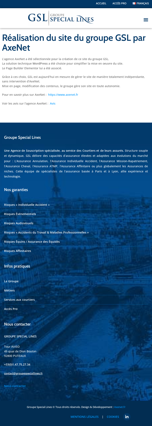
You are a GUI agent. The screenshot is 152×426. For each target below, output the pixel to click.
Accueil (101, 3)
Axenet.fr (119, 404)
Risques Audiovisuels (18, 220)
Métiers (9, 288)
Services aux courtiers (19, 297)
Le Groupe (11, 278)
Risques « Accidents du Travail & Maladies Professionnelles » (46, 230)
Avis (52, 101)
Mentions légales (86, 414)
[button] (146, 19)
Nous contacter (15, 383)
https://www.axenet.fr (63, 92)
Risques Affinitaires (17, 248)
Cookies (113, 414)
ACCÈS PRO (119, 3)
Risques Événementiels (20, 211)
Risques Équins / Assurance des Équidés (32, 239)
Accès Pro (11, 306)
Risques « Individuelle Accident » (27, 202)
